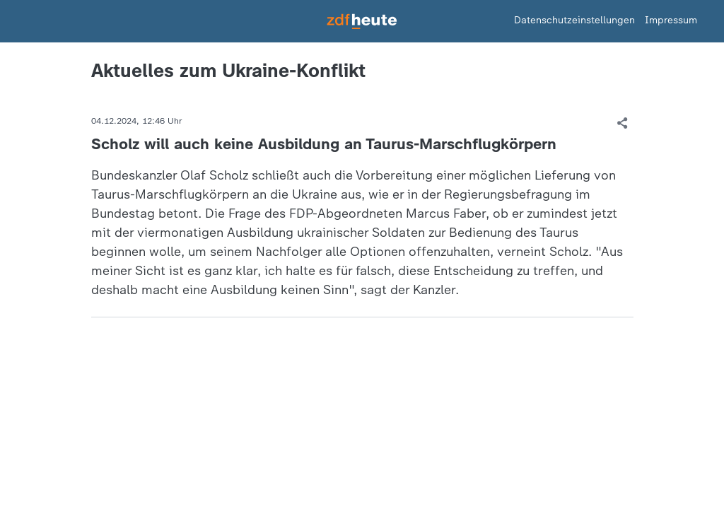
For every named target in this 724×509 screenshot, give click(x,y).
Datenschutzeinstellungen (574, 20)
